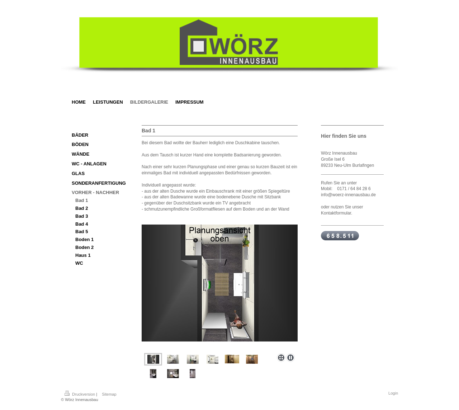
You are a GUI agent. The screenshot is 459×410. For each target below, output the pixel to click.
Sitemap (109, 394)
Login (393, 393)
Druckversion (80, 394)
